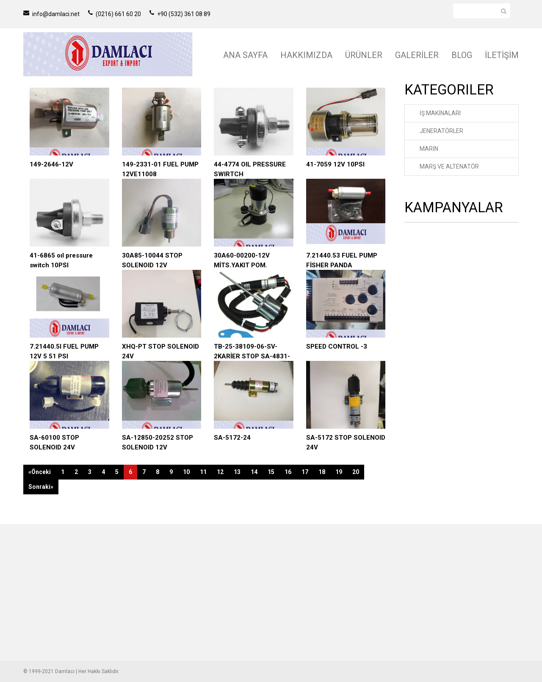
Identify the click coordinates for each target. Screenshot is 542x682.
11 (203, 472)
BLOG (461, 55)
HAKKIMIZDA (306, 55)
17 (304, 472)
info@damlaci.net (51, 14)
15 (271, 472)
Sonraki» (40, 486)
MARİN (429, 148)
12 (220, 472)
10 (186, 472)
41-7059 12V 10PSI (335, 164)
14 (254, 472)
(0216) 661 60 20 (114, 14)
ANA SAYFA (245, 55)
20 (355, 472)
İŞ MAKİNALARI (440, 113)
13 (237, 472)
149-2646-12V (51, 164)
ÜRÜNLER (363, 55)
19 (338, 472)
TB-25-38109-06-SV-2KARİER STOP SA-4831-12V (252, 356)
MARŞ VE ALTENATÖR (449, 166)
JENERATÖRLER (441, 131)
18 (321, 472)
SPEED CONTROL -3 (336, 346)
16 (288, 472)
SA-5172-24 (232, 437)
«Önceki (39, 472)
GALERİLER (417, 55)
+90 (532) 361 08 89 (179, 14)
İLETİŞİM (502, 55)
